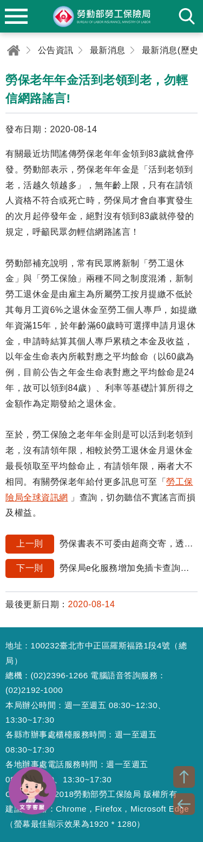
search (187, 16)
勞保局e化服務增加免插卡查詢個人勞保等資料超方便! (101, 568)
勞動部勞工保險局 (101, 16)
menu (16, 16)
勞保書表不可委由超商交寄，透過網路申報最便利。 (101, 544)
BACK (184, 804)
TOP (184, 777)
